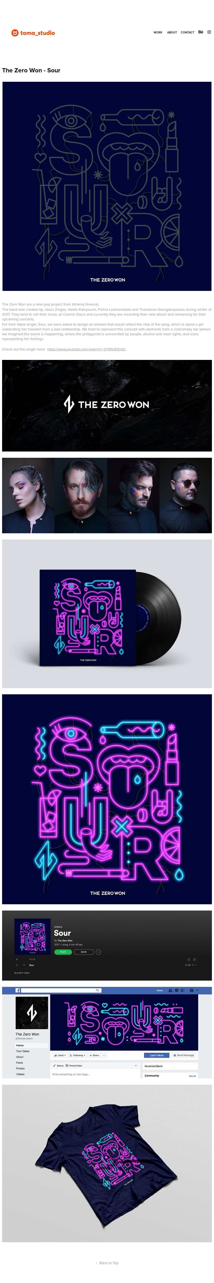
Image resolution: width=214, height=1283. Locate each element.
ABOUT (172, 32)
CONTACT (187, 32)
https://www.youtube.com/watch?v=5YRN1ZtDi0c (86, 349)
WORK (158, 32)
